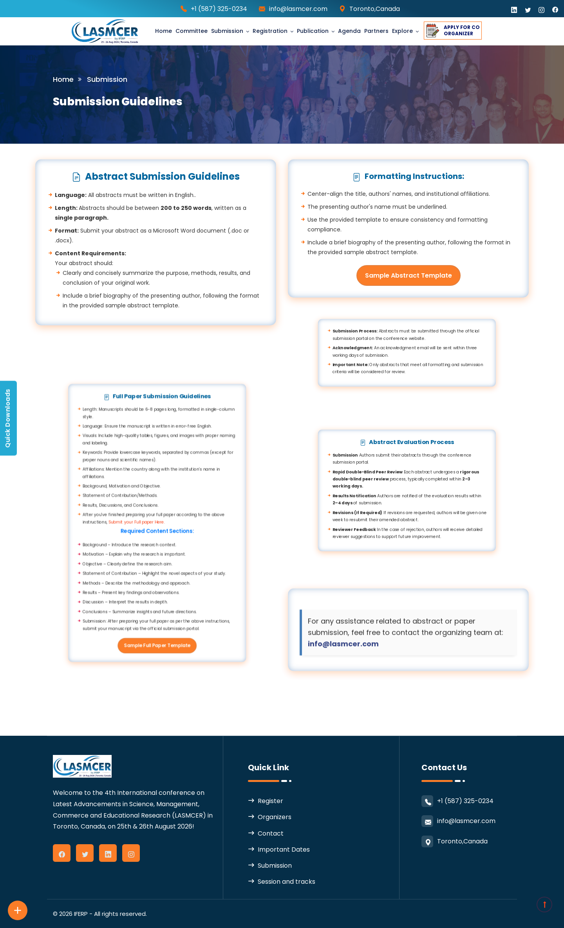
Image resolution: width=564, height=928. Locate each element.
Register (270, 800)
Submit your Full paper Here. (102, 522)
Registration (270, 31)
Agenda (349, 31)
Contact (271, 833)
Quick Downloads (7, 418)
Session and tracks (286, 881)
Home (163, 31)
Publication (313, 31)
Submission (227, 31)
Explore (402, 31)
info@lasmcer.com (298, 8)
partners (376, 31)
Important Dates (284, 849)
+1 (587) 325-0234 (219, 8)
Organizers (274, 816)
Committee (191, 31)
